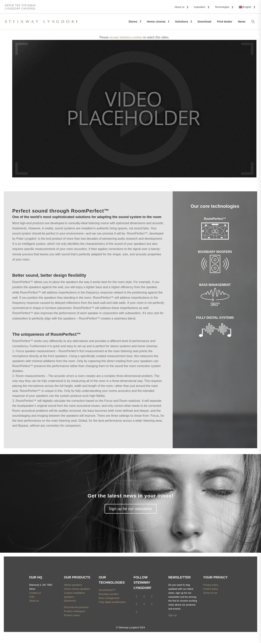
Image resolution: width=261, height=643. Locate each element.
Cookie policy (210, 588)
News (241, 21)
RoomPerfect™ (107, 590)
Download (204, 21)
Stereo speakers (73, 584)
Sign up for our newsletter (130, 509)
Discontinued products (76, 607)
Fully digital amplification (112, 602)
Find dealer (224, 21)
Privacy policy (210, 584)
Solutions (181, 21)
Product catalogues (74, 611)
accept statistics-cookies (126, 37)
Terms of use (210, 592)
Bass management (109, 598)
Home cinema (156, 21)
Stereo (132, 21)
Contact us (35, 592)
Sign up (172, 615)
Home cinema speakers (77, 588)
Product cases (72, 615)
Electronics (70, 600)
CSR (31, 596)
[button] (253, 21)
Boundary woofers (109, 594)
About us (34, 600)
